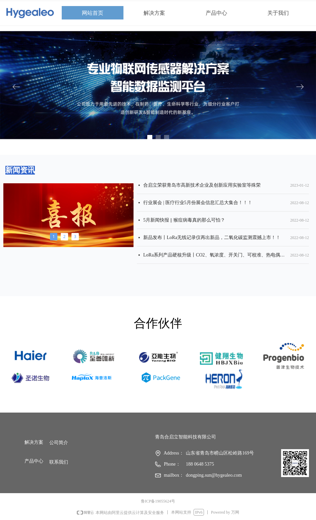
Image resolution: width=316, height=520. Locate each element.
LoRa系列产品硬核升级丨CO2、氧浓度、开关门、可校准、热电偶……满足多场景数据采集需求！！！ (215, 255)
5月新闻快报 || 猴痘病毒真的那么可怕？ (184, 220)
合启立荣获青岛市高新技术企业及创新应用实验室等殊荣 (202, 185)
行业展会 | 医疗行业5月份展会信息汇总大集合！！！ (197, 203)
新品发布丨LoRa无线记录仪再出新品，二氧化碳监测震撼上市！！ (211, 238)
